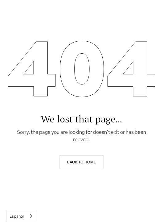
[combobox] (21, 216)
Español (17, 216)
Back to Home (81, 162)
